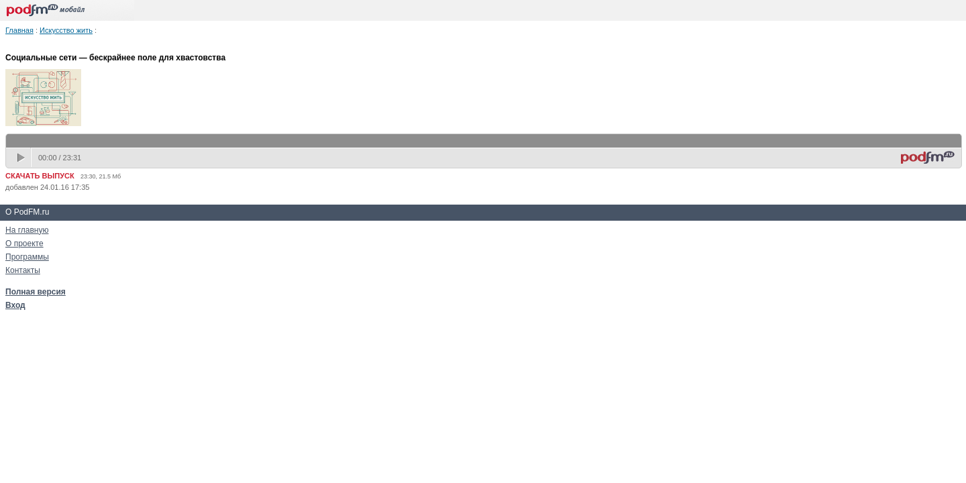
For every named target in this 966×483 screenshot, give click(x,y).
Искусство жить (66, 30)
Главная (19, 30)
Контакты (22, 270)
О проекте (24, 243)
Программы (27, 257)
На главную (26, 230)
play (22, 157)
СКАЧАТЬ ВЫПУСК (39, 176)
